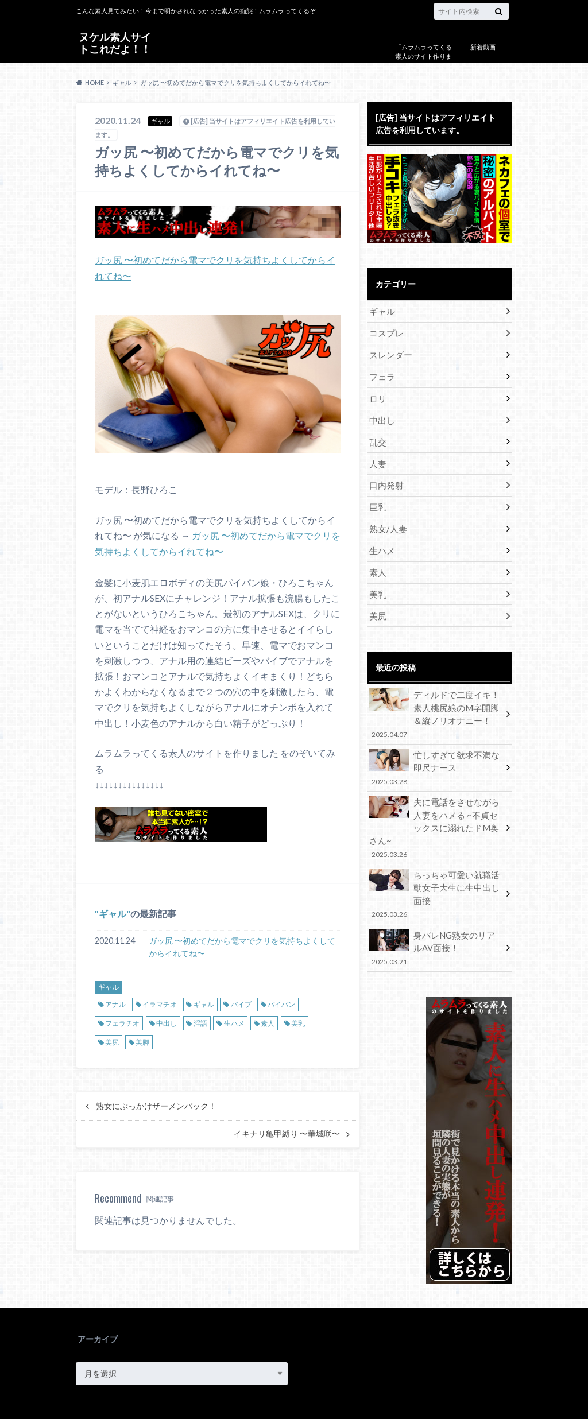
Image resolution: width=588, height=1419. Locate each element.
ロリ (377, 396)
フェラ (381, 374)
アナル (115, 1002)
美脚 (142, 1040)
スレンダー (389, 353)
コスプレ (385, 332)
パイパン (281, 1002)
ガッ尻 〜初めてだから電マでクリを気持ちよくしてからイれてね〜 (242, 944)
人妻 (377, 459)
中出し (166, 1021)
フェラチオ (122, 1021)
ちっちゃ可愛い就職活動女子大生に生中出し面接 (435, 862)
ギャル (112, 911)
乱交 (377, 438)
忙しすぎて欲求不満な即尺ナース (435, 758)
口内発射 (385, 481)
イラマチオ (159, 1002)
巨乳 (377, 502)
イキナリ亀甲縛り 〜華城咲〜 (287, 1131)
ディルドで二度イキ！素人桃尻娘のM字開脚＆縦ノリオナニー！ (435, 706)
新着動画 (483, 47)
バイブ (241, 1002)
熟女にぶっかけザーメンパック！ (156, 1103)
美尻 (112, 1040)
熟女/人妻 (386, 523)
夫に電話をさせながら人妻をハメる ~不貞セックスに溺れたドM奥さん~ (435, 810)
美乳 (298, 1021)
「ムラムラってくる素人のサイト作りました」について (423, 56)
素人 (267, 1021)
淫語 (200, 1021)
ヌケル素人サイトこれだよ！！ (115, 42)
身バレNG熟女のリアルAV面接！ (435, 909)
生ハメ (234, 1021)
